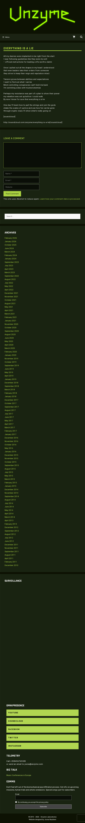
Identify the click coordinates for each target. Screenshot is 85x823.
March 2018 (10, 389)
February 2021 (11, 317)
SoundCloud (15, 721)
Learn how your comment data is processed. (60, 199)
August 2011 (10, 555)
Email (17, 794)
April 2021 (9, 310)
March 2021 (10, 314)
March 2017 (10, 427)
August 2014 (10, 500)
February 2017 (11, 431)
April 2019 (9, 376)
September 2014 (12, 496)
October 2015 (10, 462)
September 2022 (12, 276)
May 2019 (9, 372)
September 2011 (12, 551)
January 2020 (10, 355)
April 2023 (9, 269)
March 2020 (10, 348)
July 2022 (9, 283)
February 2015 (11, 482)
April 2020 (9, 345)
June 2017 (9, 417)
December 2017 (11, 400)
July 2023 (9, 265)
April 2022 (9, 290)
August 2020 (10, 334)
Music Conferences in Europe (18, 775)
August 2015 (10, 469)
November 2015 (11, 458)
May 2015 (9, 476)
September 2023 (12, 262)
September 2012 (12, 531)
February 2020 (11, 352)
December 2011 (11, 544)
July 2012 (9, 538)
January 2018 (10, 396)
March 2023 (10, 272)
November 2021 (11, 296)
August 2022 (10, 279)
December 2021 (11, 293)
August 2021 (10, 303)
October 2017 (10, 403)
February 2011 (11, 562)
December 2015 (11, 455)
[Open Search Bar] (81, 37)
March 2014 (10, 517)
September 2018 (12, 386)
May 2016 (9, 448)
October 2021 (10, 300)
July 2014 (9, 503)
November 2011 (11, 548)
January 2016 (10, 451)
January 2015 (10, 486)
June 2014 (9, 507)
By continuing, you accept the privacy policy (31, 802)
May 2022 (9, 286)
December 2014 (11, 489)
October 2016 (10, 445)
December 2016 (11, 438)
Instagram (14, 746)
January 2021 (10, 321)
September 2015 (12, 465)
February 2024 (11, 255)
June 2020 (9, 338)
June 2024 (9, 248)
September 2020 (12, 331)
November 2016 (11, 441)
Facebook (14, 729)
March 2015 (10, 479)
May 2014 (9, 510)
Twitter (13, 737)
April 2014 (9, 513)
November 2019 (11, 358)
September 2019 (12, 365)
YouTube (13, 713)
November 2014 (11, 493)
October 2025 (10, 245)
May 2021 (9, 307)
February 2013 (11, 524)
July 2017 (9, 414)
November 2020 (11, 324)
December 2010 (11, 565)
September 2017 (12, 407)
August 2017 (10, 410)
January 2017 (10, 434)
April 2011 (9, 558)
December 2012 (11, 527)
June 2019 (9, 369)
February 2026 (11, 238)
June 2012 (9, 541)
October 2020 (10, 327)
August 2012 (10, 534)
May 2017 (9, 420)
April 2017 (9, 424)
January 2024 (10, 259)
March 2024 (10, 252)
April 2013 (9, 520)
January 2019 (10, 379)
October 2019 (10, 362)
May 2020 (9, 341)
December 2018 (11, 383)
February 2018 (11, 393)
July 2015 (9, 472)
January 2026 (10, 241)
